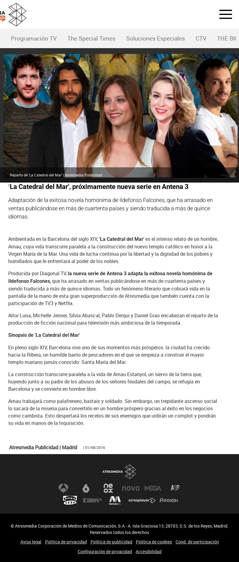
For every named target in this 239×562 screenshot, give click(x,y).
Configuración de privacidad (105, 551)
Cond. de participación (197, 542)
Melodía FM (115, 500)
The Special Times (91, 38)
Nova (131, 488)
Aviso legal (30, 542)
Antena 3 (63, 488)
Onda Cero (70, 500)
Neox (108, 488)
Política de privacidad (66, 542)
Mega (153, 488)
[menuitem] (33, 38)
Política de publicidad (111, 542)
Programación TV (34, 38)
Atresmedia (119, 471)
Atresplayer (142, 500)
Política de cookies (154, 542)
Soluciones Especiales (155, 38)
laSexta (86, 488)
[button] (222, 14)
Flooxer (169, 500)
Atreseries (175, 488)
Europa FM (92, 500)
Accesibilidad (149, 551)
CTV (201, 38)
